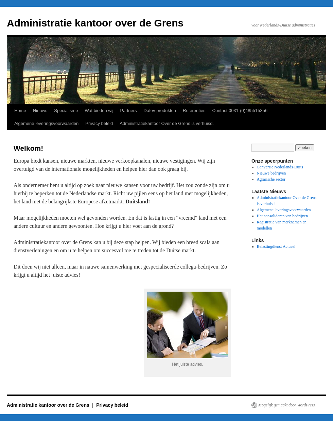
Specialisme (66, 110)
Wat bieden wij (99, 110)
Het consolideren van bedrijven (282, 216)
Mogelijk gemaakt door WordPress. (287, 405)
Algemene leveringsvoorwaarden (46, 123)
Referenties (194, 110)
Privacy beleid (99, 123)
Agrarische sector (271, 179)
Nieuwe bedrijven (271, 173)
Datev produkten (160, 110)
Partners (128, 110)
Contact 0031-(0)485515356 (240, 110)
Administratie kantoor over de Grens (95, 23)
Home (20, 110)
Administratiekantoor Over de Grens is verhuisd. (167, 123)
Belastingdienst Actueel (276, 246)
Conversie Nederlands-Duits (280, 167)
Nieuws (40, 110)
